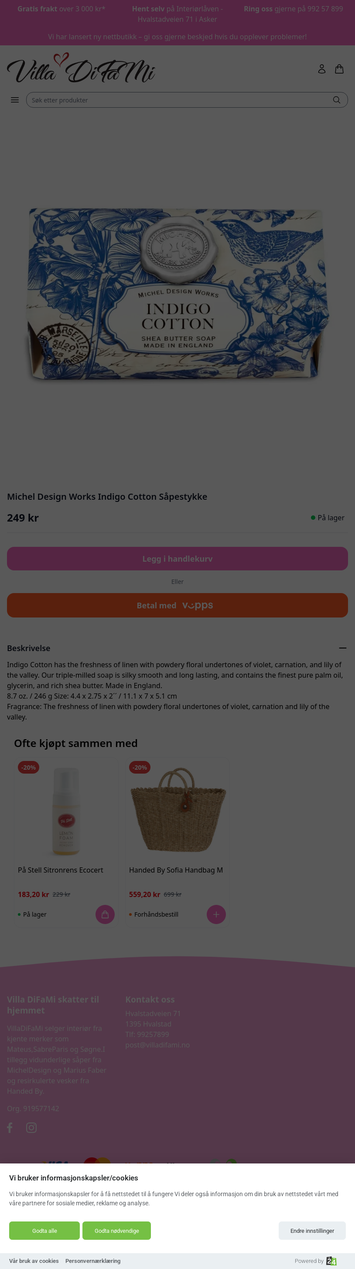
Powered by (316, 1261)
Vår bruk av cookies (34, 1261)
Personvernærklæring (92, 1261)
